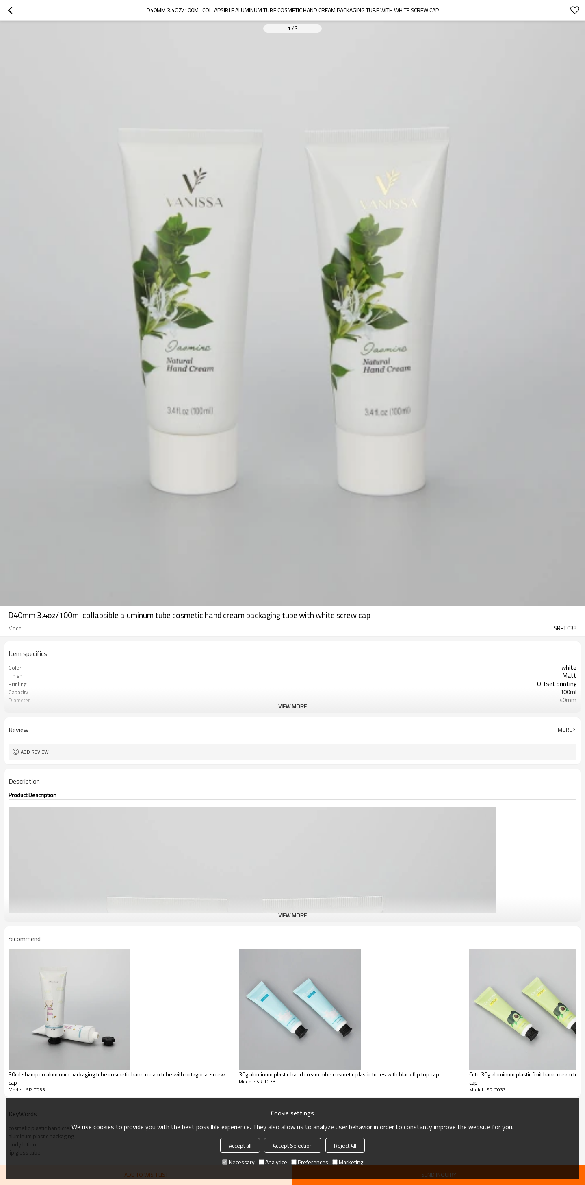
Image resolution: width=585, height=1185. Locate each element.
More (565, 729)
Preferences (309, 1162)
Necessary (238, 1162)
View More (292, 706)
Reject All (345, 1145)
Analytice (273, 1162)
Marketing (347, 1162)
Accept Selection (293, 1145)
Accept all (240, 1145)
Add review (35, 752)
